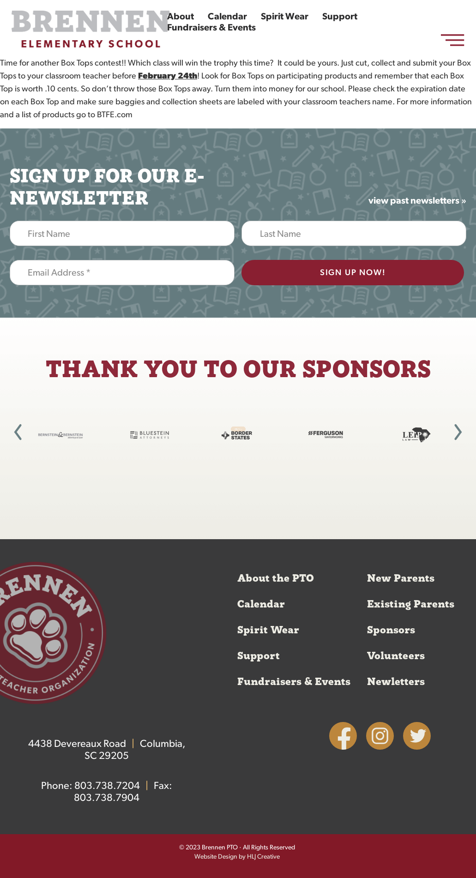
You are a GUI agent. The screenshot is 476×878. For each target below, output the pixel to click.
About (180, 17)
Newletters (396, 682)
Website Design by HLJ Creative (237, 857)
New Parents (400, 578)
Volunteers (396, 656)
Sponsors (391, 630)
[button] (18, 432)
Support (339, 17)
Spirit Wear (284, 17)
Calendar (227, 17)
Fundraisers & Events (211, 28)
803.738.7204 (107, 786)
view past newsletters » (417, 201)
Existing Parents (410, 604)
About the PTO (275, 578)
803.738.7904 (106, 798)
